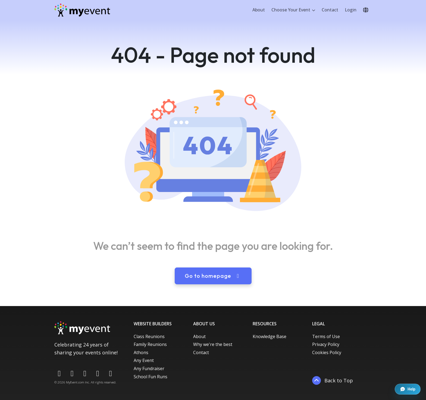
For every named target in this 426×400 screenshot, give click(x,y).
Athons (141, 352)
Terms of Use (326, 336)
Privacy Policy (325, 344)
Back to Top (332, 380)
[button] (366, 10)
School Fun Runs (150, 377)
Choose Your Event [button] (291, 10)
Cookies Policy (326, 352)
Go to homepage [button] (213, 275)
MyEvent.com (75, 382)
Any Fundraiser (149, 368)
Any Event (144, 360)
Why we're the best (212, 344)
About (258, 10)
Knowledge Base (269, 336)
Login (350, 10)
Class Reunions (149, 336)
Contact (330, 10)
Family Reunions (150, 344)
